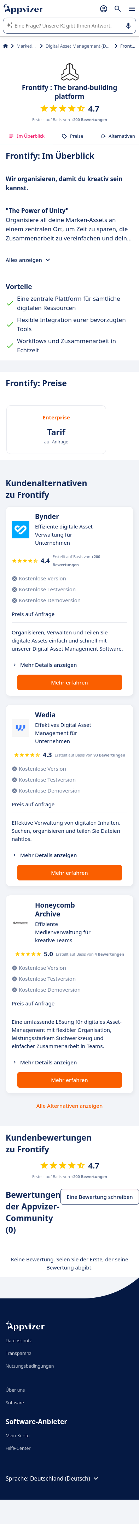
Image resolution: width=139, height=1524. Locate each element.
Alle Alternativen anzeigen (69, 1105)
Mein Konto (18, 1435)
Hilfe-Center (18, 1448)
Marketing (27, 46)
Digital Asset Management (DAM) (79, 46)
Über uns (15, 1390)
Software (15, 1402)
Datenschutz (19, 1340)
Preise (72, 136)
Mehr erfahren (69, 682)
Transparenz (18, 1353)
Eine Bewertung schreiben (99, 1196)
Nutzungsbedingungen (30, 1366)
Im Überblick (26, 136)
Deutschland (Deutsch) (65, 1478)
